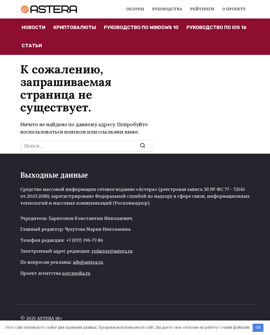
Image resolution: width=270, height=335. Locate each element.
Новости (33, 27)
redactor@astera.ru (112, 251)
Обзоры (135, 9)
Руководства (167, 9)
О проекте (234, 9)
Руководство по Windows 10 (141, 27)
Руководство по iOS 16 (216, 27)
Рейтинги (202, 9)
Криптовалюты (74, 27)
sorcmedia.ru (76, 273)
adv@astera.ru (88, 262)
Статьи (32, 46)
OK (258, 327)
